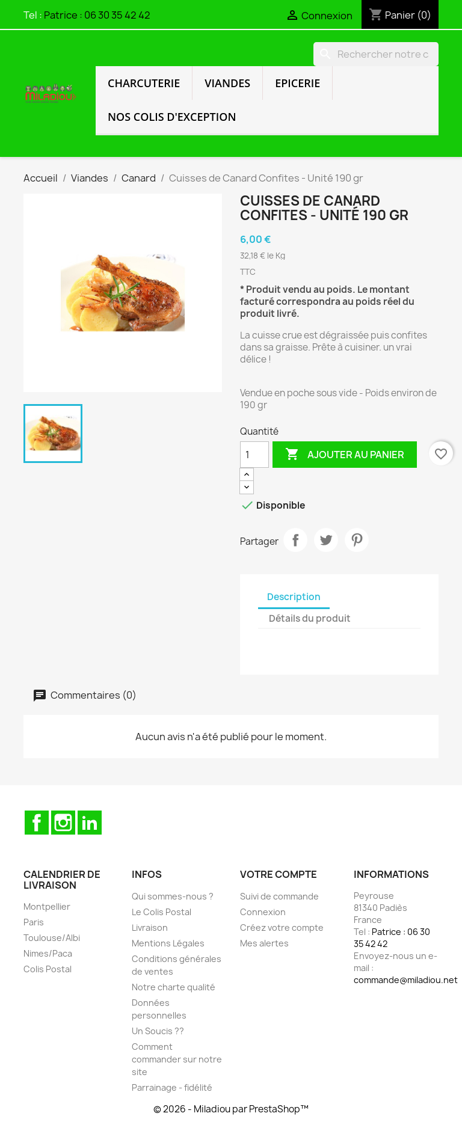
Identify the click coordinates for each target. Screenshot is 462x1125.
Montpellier (46, 906)
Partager (295, 540)
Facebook (37, 823)
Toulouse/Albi (51, 937)
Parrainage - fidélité (172, 1087)
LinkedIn (90, 823)
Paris (33, 922)
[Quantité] (254, 454)
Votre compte (278, 874)
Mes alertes (264, 943)
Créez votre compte (282, 927)
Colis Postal (47, 969)
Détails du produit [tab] (310, 618)
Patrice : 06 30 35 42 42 (97, 15)
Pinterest (357, 540)
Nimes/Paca (47, 953)
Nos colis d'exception (172, 116)
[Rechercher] (376, 54)
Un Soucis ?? (158, 1031)
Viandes (227, 83)
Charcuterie (144, 83)
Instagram (63, 823)
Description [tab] (294, 596)
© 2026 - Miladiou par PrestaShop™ (231, 1109)
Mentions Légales (168, 943)
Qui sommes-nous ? (173, 896)
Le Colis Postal (161, 912)
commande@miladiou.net (406, 980)
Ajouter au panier (344, 454)
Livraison (150, 927)
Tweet (326, 540)
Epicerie (297, 83)
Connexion (263, 912)
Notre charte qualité (173, 987)
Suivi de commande (279, 896)
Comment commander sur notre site (177, 1059)
